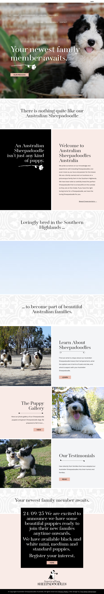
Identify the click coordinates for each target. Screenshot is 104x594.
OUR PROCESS (19, 75)
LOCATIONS (89, 15)
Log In (92, 1)
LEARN (65, 377)
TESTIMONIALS (51, 22)
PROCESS (52, 15)
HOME (8, 15)
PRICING (40, 22)
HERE (52, 562)
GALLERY (42, 15)
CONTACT (63, 22)
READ (64, 479)
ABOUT (16, 15)
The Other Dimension (88, 591)
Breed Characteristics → (88, 201)
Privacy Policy (63, 591)
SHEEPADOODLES (28, 15)
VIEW (39, 429)
